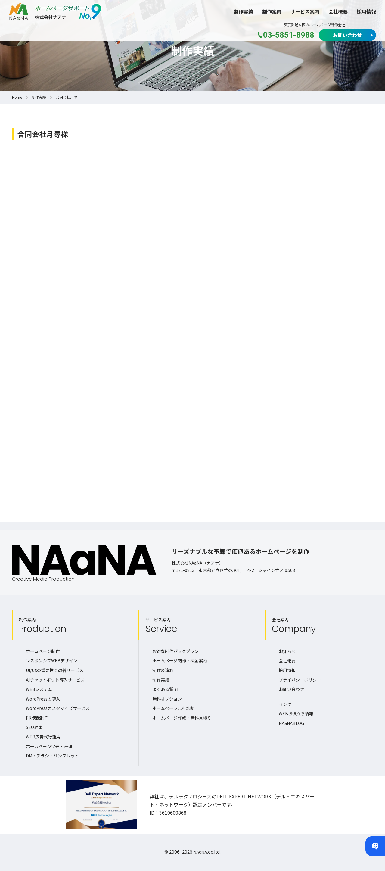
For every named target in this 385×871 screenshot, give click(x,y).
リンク (285, 704)
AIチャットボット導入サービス (55, 680)
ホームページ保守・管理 (49, 746)
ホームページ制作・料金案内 (179, 660)
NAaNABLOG (291, 723)
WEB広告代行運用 (43, 737)
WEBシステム (39, 689)
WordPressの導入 (43, 699)
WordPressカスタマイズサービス (58, 708)
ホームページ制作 (43, 651)
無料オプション (167, 699)
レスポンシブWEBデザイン (51, 660)
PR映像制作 (37, 718)
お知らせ (287, 651)
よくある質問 (165, 689)
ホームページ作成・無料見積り (181, 718)
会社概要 (338, 11)
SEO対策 (34, 727)
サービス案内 (304, 11)
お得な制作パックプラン (175, 651)
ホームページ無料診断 (173, 708)
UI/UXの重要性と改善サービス (54, 670)
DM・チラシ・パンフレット (52, 756)
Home (17, 97)
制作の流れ (162, 670)
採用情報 (366, 11)
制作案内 (271, 11)
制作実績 (243, 11)
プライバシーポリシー (300, 680)
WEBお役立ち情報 (296, 713)
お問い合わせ (347, 35)
